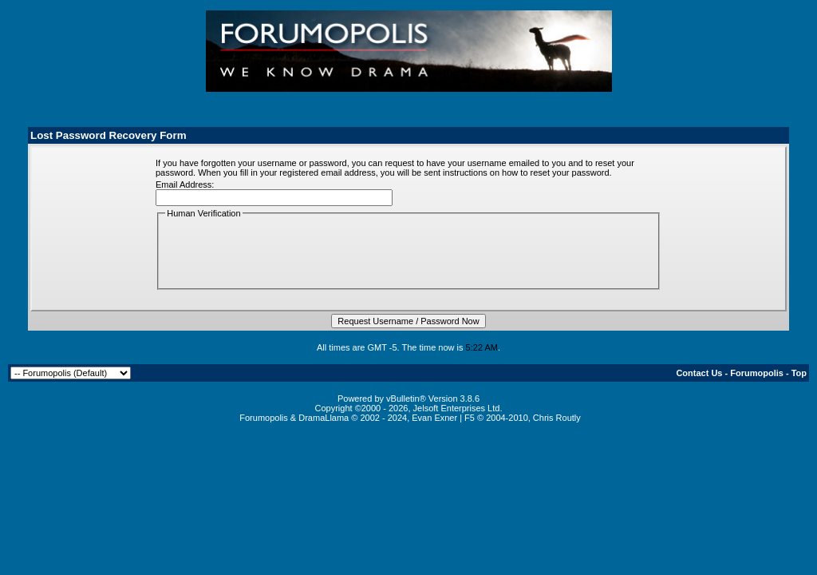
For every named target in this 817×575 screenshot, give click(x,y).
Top (799, 373)
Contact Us (699, 373)
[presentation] (286, 252)
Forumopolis (756, 373)
